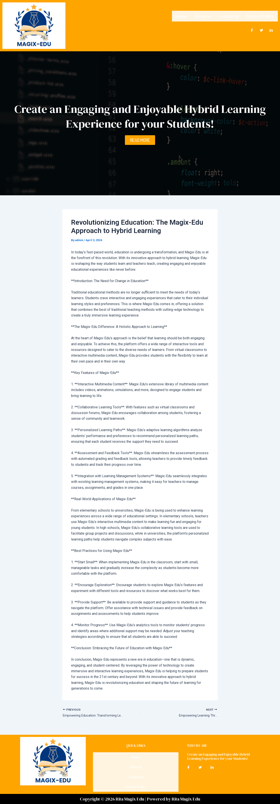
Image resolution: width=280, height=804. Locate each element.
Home (181, 15)
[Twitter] (261, 29)
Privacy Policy (260, 15)
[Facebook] (252, 29)
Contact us (228, 15)
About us (202, 15)
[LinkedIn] (271, 29)
